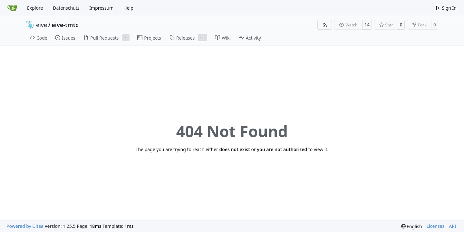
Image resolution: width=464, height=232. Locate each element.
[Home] (12, 8)
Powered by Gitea (25, 226)
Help (128, 8)
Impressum (101, 8)
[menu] (411, 226)
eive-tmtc (65, 25)
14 (367, 25)
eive (41, 25)
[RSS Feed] (324, 25)
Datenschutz (66, 8)
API (452, 226)
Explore (35, 8)
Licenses (436, 226)
